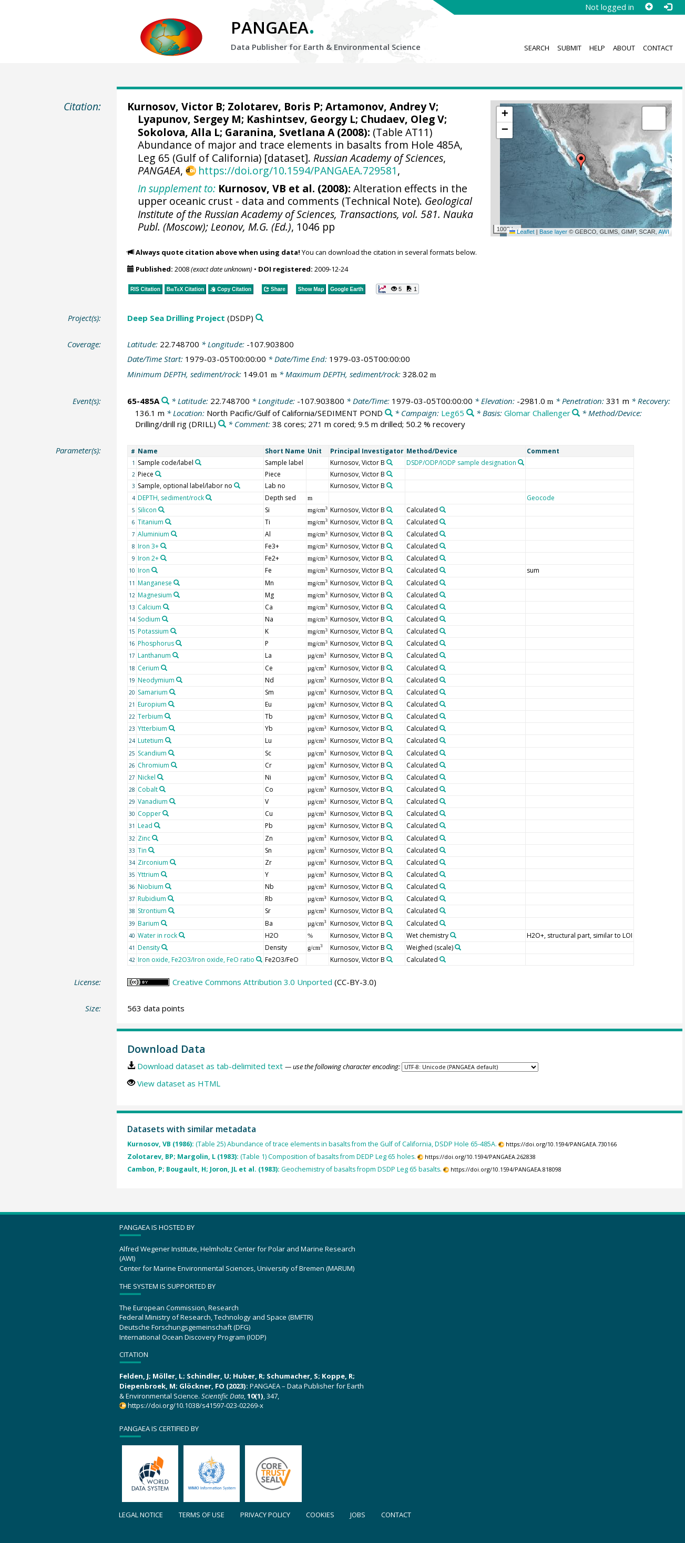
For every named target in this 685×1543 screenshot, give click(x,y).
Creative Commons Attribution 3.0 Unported (252, 982)
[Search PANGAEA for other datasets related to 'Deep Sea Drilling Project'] (259, 318)
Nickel (147, 777)
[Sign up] (648, 7)
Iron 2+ (148, 558)
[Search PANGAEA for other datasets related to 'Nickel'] (160, 777)
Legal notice (141, 1514)
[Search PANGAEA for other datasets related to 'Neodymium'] (179, 680)
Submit (569, 48)
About (624, 48)
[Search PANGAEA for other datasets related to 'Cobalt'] (162, 789)
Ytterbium (152, 728)
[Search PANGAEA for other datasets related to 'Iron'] (154, 570)
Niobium (150, 886)
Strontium (152, 910)
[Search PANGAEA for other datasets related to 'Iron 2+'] (163, 558)
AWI (663, 232)
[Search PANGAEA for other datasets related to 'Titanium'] (168, 522)
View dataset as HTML (178, 1083)
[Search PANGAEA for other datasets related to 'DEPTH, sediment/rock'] (209, 497)
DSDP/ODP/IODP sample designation (461, 462)
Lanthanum (154, 655)
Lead (145, 825)
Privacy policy (265, 1514)
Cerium (148, 668)
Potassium (153, 631)
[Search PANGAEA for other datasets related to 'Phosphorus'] (179, 643)
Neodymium (156, 680)
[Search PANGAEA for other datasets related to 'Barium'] (164, 923)
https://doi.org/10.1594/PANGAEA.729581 (297, 170)
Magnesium (155, 595)
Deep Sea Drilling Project (176, 318)
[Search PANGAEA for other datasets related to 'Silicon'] (161, 509)
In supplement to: (177, 188)
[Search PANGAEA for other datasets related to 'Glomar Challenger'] (576, 413)
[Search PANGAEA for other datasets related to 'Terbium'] (168, 716)
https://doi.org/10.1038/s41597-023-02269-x (195, 1405)
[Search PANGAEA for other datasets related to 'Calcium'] (166, 607)
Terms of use (201, 1514)
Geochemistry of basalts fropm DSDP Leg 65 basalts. (284, 1169)
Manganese (155, 582)
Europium (152, 704)
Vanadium (153, 801)
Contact (658, 48)
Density (149, 947)
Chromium (153, 765)
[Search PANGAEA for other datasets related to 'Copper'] (165, 813)
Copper (149, 813)
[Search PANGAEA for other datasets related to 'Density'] (164, 947)
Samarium (153, 692)
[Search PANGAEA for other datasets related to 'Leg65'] (470, 413)
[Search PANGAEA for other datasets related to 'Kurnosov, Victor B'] (389, 462)
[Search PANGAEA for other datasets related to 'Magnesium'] (176, 595)
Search (536, 48)
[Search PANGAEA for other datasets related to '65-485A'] (165, 401)
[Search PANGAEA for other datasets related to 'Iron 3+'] (163, 546)
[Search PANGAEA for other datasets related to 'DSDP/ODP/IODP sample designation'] (521, 462)
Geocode (541, 497)
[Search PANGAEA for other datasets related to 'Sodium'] (165, 619)
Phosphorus (156, 643)
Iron (144, 570)
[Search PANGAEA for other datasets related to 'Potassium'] (173, 631)
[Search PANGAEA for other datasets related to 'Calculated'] (442, 509)
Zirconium (153, 862)
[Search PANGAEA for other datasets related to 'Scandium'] (171, 753)
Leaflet (522, 232)
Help (597, 48)
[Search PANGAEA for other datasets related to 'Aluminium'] (174, 534)
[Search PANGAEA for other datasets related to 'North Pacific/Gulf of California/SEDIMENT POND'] (389, 413)
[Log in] (667, 7)
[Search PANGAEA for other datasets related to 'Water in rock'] (182, 935)
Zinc (144, 838)
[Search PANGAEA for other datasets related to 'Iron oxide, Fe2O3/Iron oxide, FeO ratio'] (259, 959)
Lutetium (150, 740)
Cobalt (148, 789)
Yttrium (148, 874)
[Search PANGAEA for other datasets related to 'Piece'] (158, 474)
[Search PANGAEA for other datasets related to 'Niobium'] (168, 886)
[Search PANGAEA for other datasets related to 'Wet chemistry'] (453, 935)
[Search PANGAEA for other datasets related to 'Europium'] (171, 704)
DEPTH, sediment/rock (171, 497)
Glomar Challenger (537, 413)
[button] (580, 161)
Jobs (357, 1514)
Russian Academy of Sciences (378, 158)
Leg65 (452, 413)
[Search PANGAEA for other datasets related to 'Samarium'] (172, 692)
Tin (142, 850)
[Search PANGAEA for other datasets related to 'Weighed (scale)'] (458, 947)
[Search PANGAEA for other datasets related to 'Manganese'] (176, 582)
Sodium (149, 619)
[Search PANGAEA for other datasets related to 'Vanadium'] (172, 801)
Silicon (147, 509)
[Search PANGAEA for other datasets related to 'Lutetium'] (168, 740)
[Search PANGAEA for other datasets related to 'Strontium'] (171, 910)
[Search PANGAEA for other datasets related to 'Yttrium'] (164, 874)
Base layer (553, 232)
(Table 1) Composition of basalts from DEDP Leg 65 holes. (271, 1156)
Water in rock (157, 935)
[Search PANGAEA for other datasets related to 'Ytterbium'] (172, 728)
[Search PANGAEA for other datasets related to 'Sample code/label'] (198, 462)
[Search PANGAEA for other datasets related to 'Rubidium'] (171, 898)
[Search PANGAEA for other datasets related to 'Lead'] (157, 825)
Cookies (320, 1514)
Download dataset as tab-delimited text (210, 1066)
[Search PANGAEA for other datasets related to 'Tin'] (151, 850)
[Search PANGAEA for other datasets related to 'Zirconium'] (173, 862)
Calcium (149, 607)
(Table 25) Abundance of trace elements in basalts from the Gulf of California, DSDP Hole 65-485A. (312, 1144)
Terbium (150, 716)
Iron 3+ (148, 546)
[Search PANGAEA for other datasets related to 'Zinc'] (155, 838)
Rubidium (152, 898)
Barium (148, 923)
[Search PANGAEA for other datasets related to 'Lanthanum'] (175, 655)
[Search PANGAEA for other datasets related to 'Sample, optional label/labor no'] (237, 485)
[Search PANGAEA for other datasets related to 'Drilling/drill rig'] (222, 424)
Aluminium (153, 534)
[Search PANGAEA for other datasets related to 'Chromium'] (174, 765)
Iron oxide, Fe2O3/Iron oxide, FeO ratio (196, 959)
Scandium (152, 753)
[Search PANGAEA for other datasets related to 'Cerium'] (164, 668)
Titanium (150, 521)
